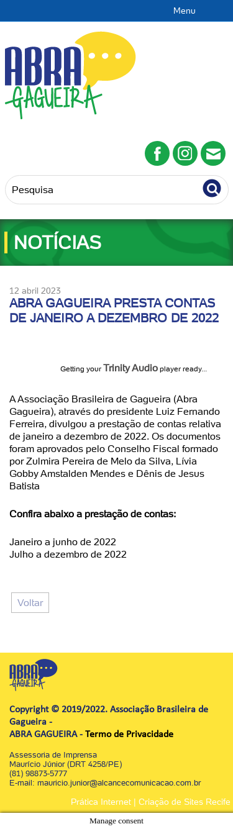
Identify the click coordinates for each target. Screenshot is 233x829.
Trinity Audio (130, 368)
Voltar (30, 603)
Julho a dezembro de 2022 (68, 554)
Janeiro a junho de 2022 (62, 542)
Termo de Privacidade (129, 735)
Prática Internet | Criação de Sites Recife (151, 802)
